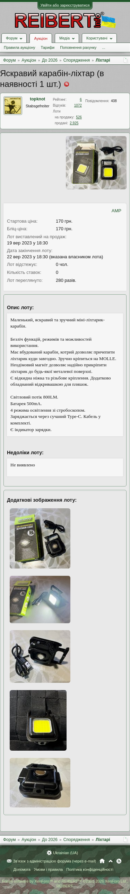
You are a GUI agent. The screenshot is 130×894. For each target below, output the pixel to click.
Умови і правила (48, 869)
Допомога (21, 869)
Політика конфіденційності (89, 869)
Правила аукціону (19, 47)
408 (114, 101)
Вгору (110, 861)
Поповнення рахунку (78, 47)
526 (79, 117)
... (103, 47)
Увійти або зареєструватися (65, 5)
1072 (78, 105)
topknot (37, 99)
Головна (102, 861)
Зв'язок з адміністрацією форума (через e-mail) (54, 861)
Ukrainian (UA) (65, 853)
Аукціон (40, 38)
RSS (118, 861)
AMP (116, 210)
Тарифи (47, 47)
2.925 (74, 123)
